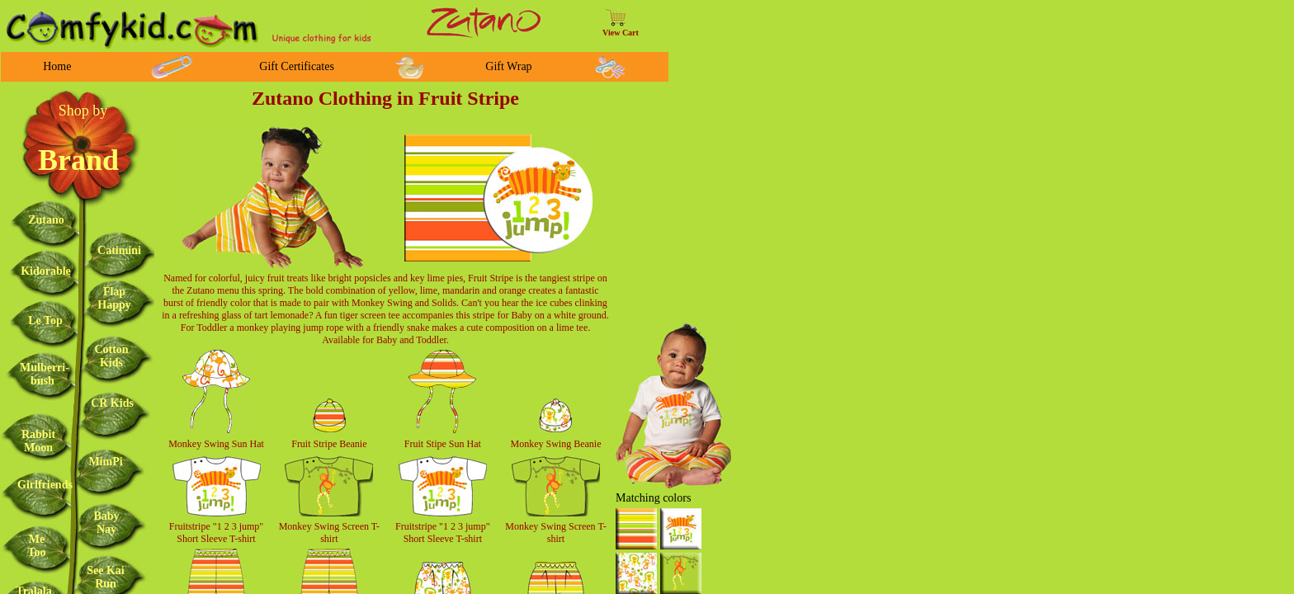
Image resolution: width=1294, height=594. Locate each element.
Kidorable (46, 271)
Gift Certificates (296, 66)
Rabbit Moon (38, 441)
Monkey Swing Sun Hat (216, 444)
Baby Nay (106, 522)
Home (57, 66)
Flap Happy (113, 298)
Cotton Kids (111, 356)
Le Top (45, 320)
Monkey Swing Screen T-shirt (329, 532)
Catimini (119, 250)
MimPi (105, 461)
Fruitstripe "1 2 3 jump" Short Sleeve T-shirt (216, 532)
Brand (78, 160)
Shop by (83, 110)
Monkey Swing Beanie (555, 444)
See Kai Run (106, 577)
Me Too (36, 546)
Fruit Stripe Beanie (328, 444)
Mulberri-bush (44, 374)
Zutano (46, 220)
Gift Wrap (508, 66)
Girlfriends (45, 484)
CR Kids (112, 403)
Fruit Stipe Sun (434, 444)
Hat (473, 444)
